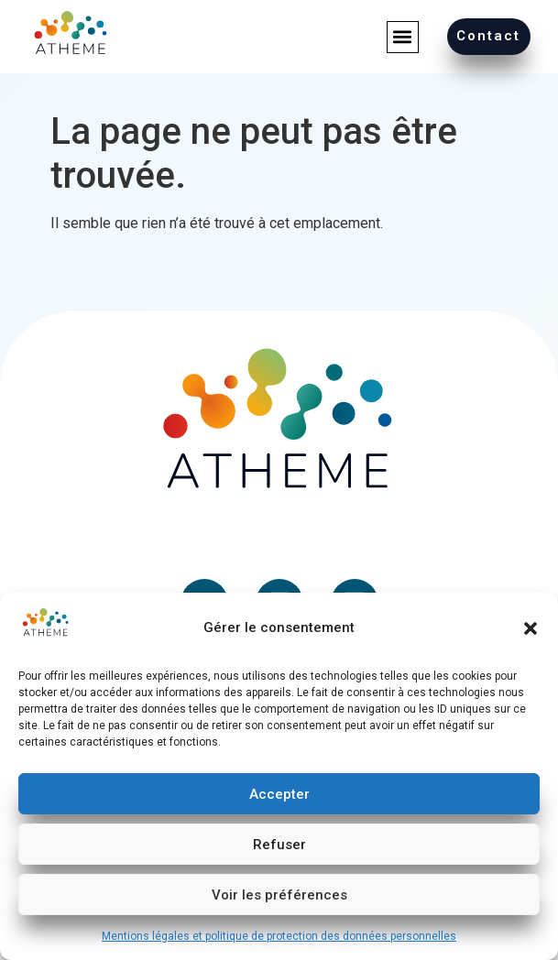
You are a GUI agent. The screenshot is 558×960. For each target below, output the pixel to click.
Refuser (279, 844)
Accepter (279, 794)
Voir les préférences (279, 895)
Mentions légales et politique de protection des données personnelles (279, 936)
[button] (530, 628)
